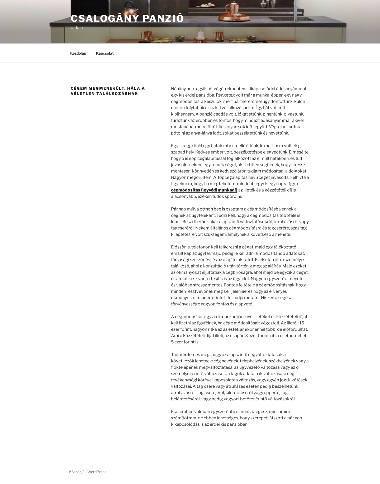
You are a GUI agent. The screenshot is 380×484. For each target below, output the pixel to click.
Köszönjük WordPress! (88, 471)
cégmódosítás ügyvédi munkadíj (204, 190)
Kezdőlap (78, 53)
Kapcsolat (105, 53)
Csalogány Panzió (127, 18)
